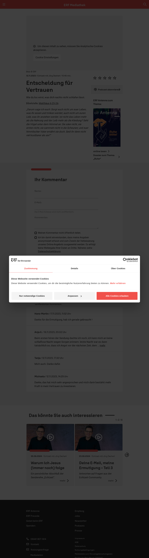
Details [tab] (74, 268)
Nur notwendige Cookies (32, 296)
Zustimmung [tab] (31, 268)
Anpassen (75, 296)
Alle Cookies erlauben (117, 296)
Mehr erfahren (118, 283)
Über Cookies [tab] (118, 268)
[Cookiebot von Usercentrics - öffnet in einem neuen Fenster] (125, 260)
